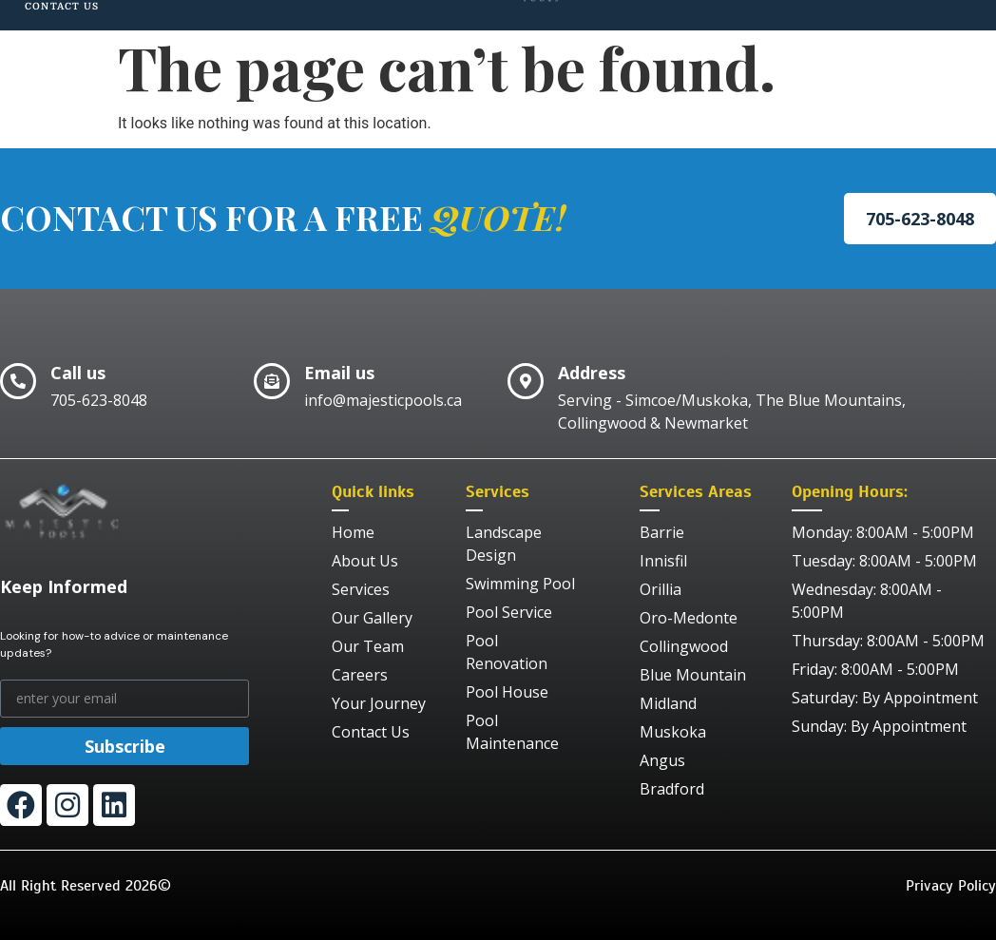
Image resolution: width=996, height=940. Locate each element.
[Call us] (18, 381)
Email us (339, 372)
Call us (77, 372)
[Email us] (272, 381)
